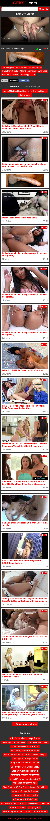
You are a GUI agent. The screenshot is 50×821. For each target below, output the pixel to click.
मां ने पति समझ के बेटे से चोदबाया (25, 799)
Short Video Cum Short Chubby (25, 767)
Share (5, 81)
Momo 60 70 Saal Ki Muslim (13, 803)
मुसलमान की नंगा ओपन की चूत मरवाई (25, 775)
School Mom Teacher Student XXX (25, 779)
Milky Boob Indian (28, 71)
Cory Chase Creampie (36, 754)
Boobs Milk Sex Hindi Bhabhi (15, 91)
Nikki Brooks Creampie (38, 803)
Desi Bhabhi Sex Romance (14, 742)
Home (10, 818)
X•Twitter (14, 81)
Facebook (24, 81)
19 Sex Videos (40, 811)
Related (14, 86)
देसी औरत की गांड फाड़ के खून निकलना (25, 738)
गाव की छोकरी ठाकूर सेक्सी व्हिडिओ (25, 791)
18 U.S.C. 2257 (35, 818)
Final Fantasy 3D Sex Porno (15, 787)
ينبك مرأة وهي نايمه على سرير (25, 795)
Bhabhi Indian (25, 95)
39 (38, 49)
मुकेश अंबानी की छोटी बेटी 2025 (25, 783)
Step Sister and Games (38, 742)
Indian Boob (21, 67)
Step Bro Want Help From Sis (25, 771)
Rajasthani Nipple (10, 71)
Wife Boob (42, 71)
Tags (17, 818)
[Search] (19, 9)
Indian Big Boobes (39, 91)
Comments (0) (32, 86)
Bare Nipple (26, 75)
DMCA (24, 818)
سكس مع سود (34, 807)
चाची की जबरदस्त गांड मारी (14, 754)
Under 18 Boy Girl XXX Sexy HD (24, 746)
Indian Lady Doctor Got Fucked (25, 750)
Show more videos (25, 724)
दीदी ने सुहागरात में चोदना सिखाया (25, 759)
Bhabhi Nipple (35, 67)
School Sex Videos (38, 787)
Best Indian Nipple (10, 75)
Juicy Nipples (8, 67)
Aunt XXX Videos (17, 807)
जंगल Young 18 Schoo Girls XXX (17, 811)
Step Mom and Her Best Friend (25, 763)
